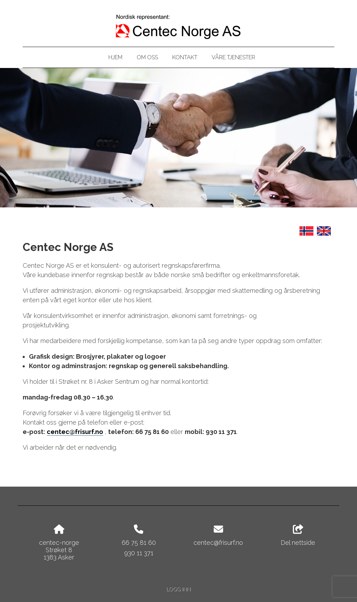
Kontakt (184, 57)
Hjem (115, 57)
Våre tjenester (233, 57)
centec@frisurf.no (75, 431)
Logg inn (178, 589)
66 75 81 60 (139, 542)
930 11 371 (138, 553)
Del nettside (298, 535)
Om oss (147, 57)
